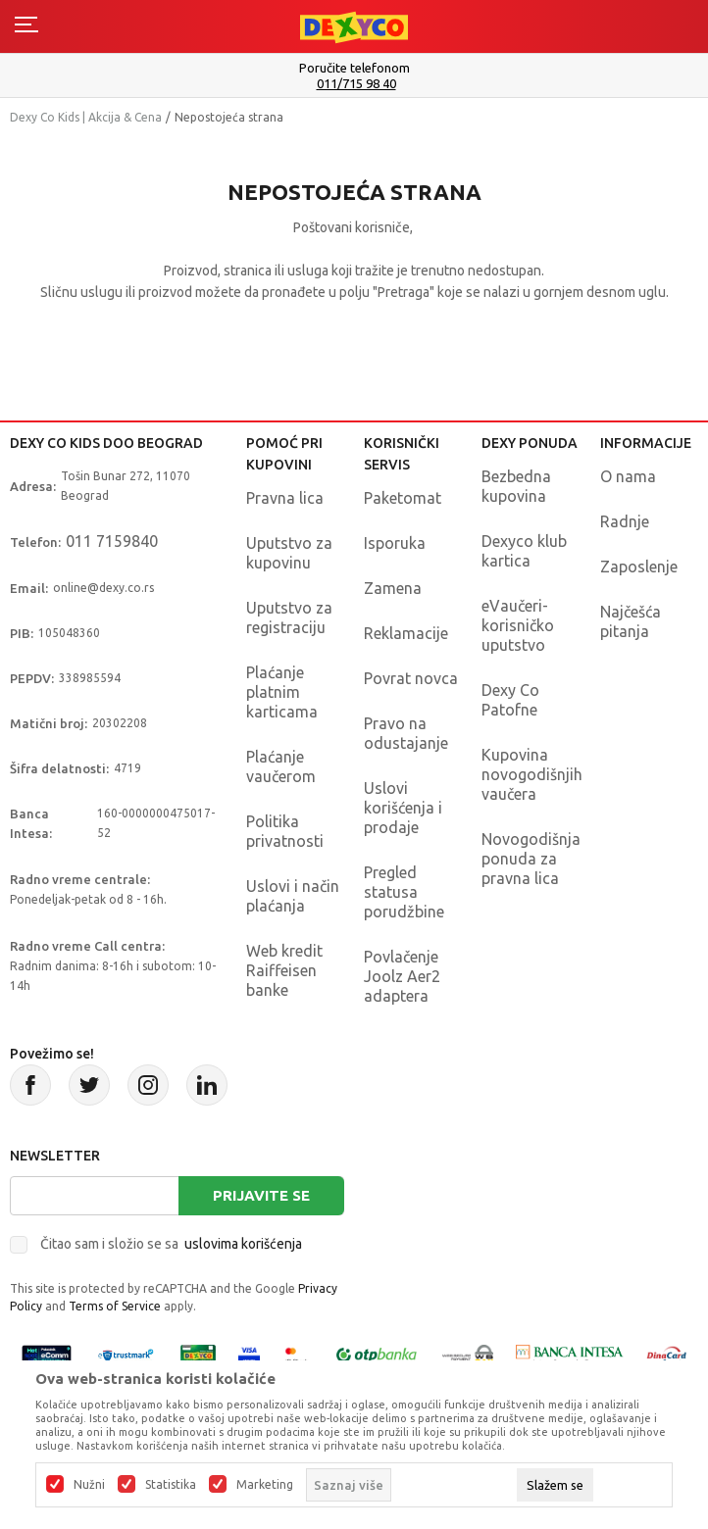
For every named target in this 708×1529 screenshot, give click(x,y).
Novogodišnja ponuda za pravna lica (531, 858)
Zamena (393, 588)
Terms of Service (115, 1306)
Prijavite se (261, 1195)
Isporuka (395, 543)
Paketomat (402, 498)
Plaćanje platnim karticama (282, 692)
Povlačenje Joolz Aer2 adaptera (402, 976)
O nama (628, 476)
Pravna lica (285, 498)
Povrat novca (411, 678)
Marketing (264, 1485)
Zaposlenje (639, 566)
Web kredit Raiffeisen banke (284, 970)
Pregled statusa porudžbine (404, 891)
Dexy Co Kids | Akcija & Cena (86, 117)
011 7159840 (112, 541)
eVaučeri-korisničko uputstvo (517, 625)
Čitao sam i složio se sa (171, 1244)
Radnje (624, 521)
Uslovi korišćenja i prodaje (403, 807)
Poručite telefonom (354, 67)
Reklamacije (406, 633)
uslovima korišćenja (243, 1244)
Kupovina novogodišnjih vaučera (531, 774)
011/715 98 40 (356, 83)
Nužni (89, 1485)
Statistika (170, 1485)
